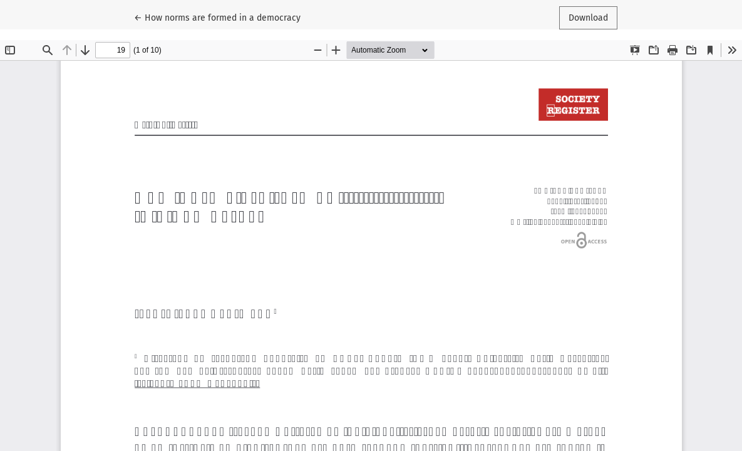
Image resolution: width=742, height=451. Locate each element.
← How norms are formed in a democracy (217, 17)
